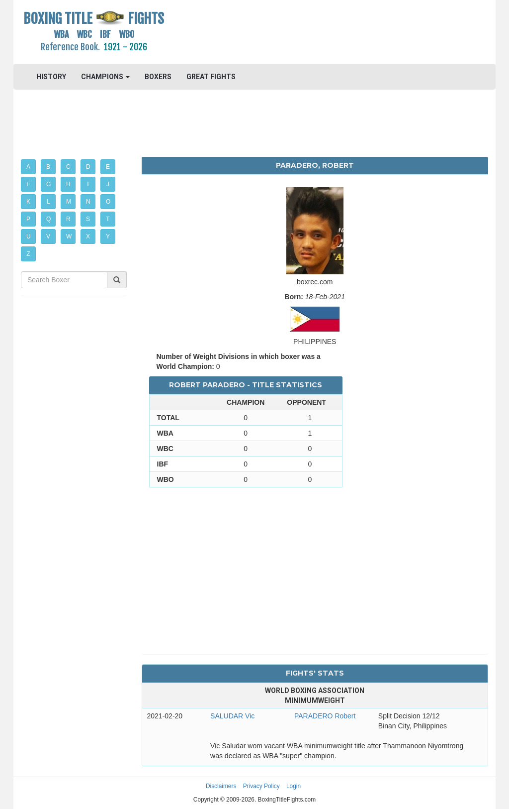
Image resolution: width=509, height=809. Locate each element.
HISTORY (51, 77)
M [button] (68, 201)
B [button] (48, 166)
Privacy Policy (261, 786)
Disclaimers (221, 786)
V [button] (48, 236)
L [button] (48, 201)
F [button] (28, 184)
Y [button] (108, 236)
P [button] (28, 219)
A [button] (28, 166)
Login (293, 786)
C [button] (68, 166)
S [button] (88, 219)
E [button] (108, 166)
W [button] (69, 236)
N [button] (88, 201)
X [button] (88, 236)
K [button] (28, 201)
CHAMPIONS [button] (105, 77)
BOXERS (158, 77)
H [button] (68, 184)
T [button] (107, 219)
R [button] (68, 219)
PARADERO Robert (324, 716)
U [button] (28, 236)
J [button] (107, 184)
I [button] (87, 184)
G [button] (48, 184)
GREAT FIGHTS (211, 77)
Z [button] (28, 253)
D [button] (88, 166)
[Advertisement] (314, 32)
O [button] (108, 201)
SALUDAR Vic (232, 716)
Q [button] (48, 219)
